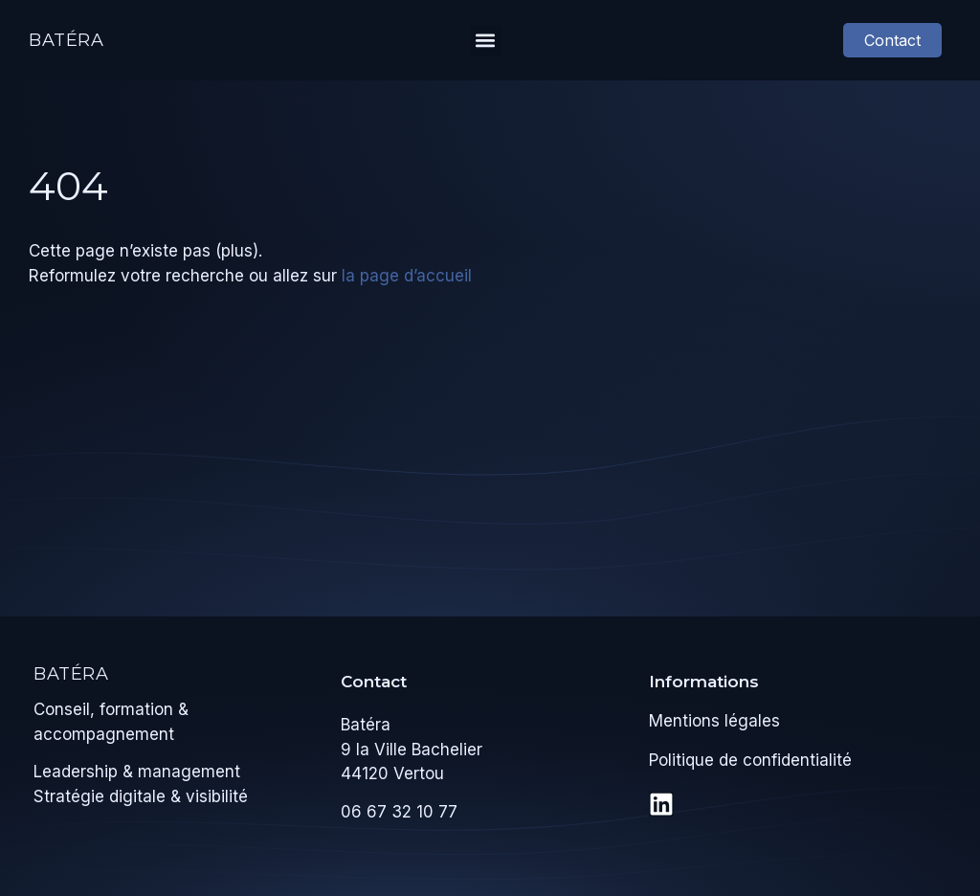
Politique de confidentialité (750, 760)
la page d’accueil (407, 275)
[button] (485, 40)
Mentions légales (714, 720)
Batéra (66, 40)
